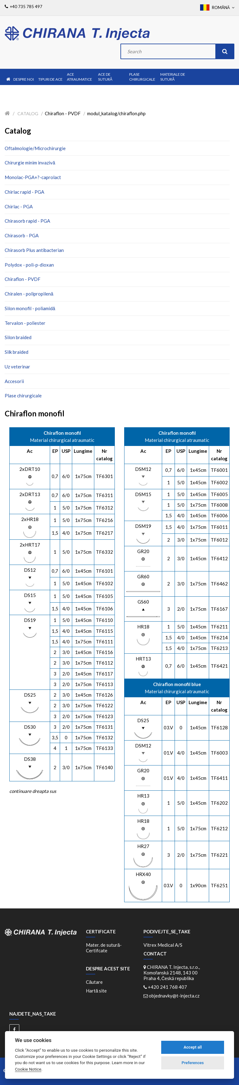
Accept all (193, 1047)
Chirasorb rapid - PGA (27, 221)
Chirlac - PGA (19, 206)
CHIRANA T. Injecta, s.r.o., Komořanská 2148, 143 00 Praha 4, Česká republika (171, 972)
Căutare (94, 982)
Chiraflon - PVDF (22, 279)
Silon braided (18, 337)
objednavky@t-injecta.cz (174, 995)
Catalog (27, 113)
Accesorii (14, 381)
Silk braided (16, 352)
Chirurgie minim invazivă (30, 162)
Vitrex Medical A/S (162, 945)
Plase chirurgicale (23, 395)
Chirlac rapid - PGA (24, 192)
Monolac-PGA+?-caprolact (33, 177)
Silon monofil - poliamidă (30, 308)
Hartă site (96, 990)
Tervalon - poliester (25, 323)
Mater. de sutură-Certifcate (104, 947)
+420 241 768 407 (167, 987)
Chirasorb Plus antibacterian (34, 250)
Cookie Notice (28, 1069)
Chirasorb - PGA (22, 235)
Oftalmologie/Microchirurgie (35, 148)
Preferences (193, 1062)
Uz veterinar (17, 366)
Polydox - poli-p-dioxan (29, 265)
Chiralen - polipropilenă (29, 293)
